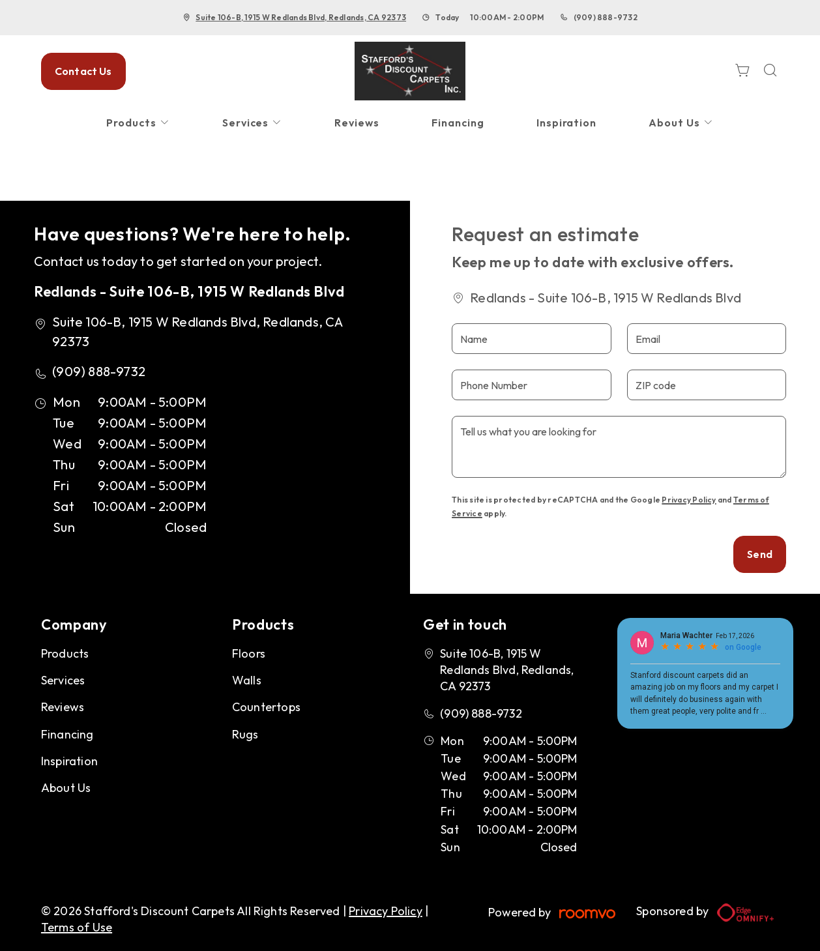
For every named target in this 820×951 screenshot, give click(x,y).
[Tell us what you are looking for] (619, 447)
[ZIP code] (706, 385)
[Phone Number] (531, 385)
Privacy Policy (689, 500)
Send (759, 554)
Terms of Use (76, 927)
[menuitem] (138, 123)
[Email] (706, 338)
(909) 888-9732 (605, 17)
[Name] (531, 338)
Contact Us (83, 71)
